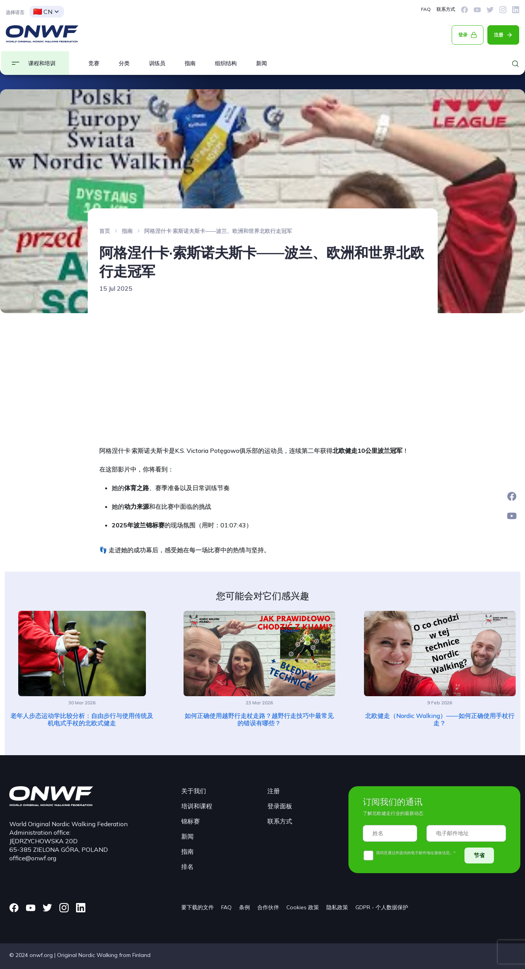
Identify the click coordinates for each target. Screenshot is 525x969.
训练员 (157, 63)
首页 (104, 230)
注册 (498, 35)
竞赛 (93, 63)
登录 (463, 35)
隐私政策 (337, 907)
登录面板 (279, 806)
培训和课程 (196, 806)
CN (42, 12)
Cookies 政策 (302, 907)
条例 (244, 907)
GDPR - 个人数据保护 (381, 907)
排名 (187, 866)
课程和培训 (41, 63)
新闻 (261, 63)
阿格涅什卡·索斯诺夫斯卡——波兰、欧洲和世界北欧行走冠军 (218, 230)
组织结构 (226, 63)
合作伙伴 (268, 907)
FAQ (426, 9)
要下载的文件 (197, 907)
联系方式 (446, 9)
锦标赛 (190, 821)
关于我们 (193, 791)
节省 (479, 855)
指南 (190, 63)
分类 (124, 63)
